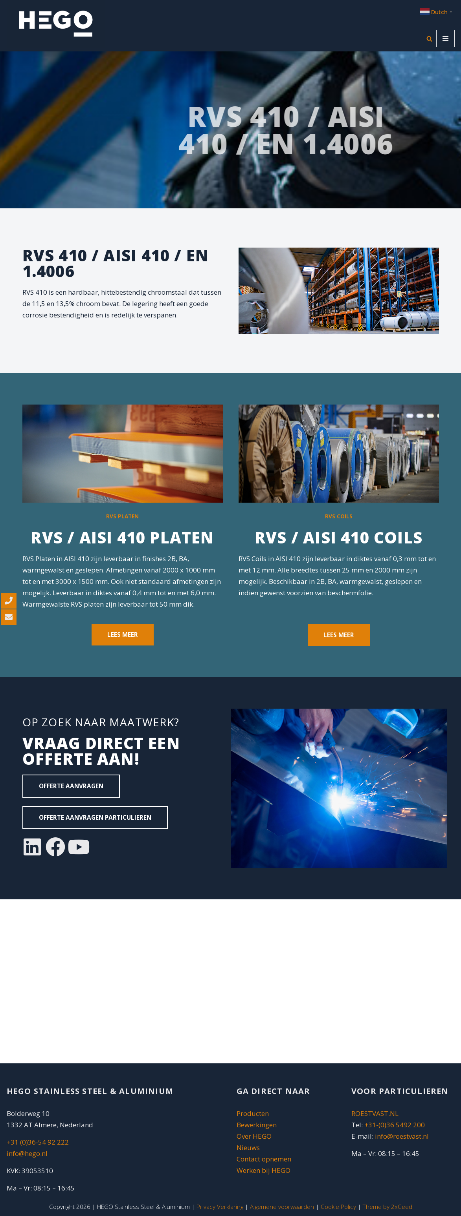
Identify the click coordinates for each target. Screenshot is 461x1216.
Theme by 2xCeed (387, 1207)
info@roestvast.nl (402, 1136)
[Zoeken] (429, 39)
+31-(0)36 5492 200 (394, 1124)
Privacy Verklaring (220, 1207)
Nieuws (248, 1147)
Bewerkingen (257, 1124)
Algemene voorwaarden (282, 1207)
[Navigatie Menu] (445, 38)
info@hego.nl (27, 1153)
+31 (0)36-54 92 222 (38, 1142)
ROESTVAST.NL (375, 1113)
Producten (253, 1113)
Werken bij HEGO (263, 1170)
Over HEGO (254, 1136)
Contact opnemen (265, 1158)
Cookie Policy (338, 1207)
